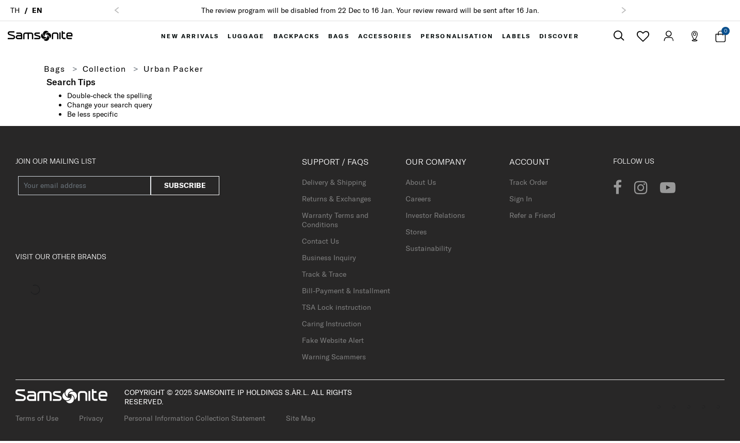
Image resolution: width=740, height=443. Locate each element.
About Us (421, 184)
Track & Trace (324, 276)
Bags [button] (339, 37)
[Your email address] (84, 187)
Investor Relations (435, 217)
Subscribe (185, 187)
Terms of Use (36, 420)
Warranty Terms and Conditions (335, 222)
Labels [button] (516, 37)
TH (15, 10)
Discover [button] (560, 37)
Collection (105, 71)
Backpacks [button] (296, 37)
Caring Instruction (331, 325)
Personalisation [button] (457, 37)
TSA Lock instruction (336, 309)
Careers (418, 200)
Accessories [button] (386, 37)
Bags (55, 71)
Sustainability (429, 250)
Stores (416, 234)
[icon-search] (619, 37)
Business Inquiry (329, 259)
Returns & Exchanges (336, 200)
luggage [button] (245, 37)
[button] (116, 10)
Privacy (91, 420)
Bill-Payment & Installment (346, 292)
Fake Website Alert (333, 342)
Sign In (520, 200)
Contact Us (320, 243)
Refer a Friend (532, 217)
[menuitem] (188, 37)
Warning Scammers (334, 358)
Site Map (300, 420)
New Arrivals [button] (188, 37)
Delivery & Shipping (334, 184)
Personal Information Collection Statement (194, 420)
